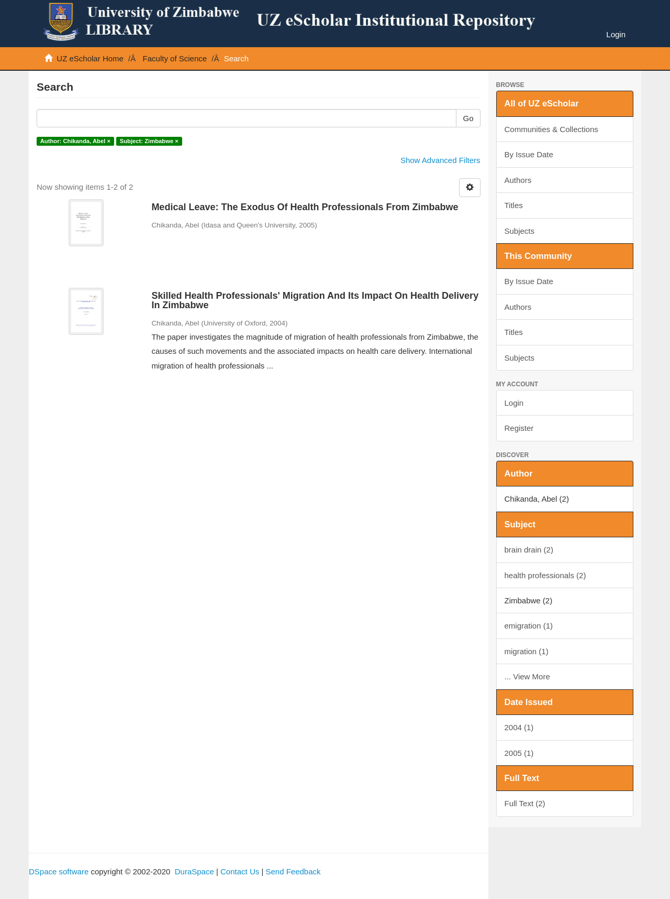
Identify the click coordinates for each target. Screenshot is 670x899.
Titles (514, 205)
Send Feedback (292, 871)
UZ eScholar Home (90, 58)
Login (514, 402)
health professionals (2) (545, 575)
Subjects (520, 230)
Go (468, 118)
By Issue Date (529, 154)
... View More (527, 676)
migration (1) (527, 651)
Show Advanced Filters (440, 160)
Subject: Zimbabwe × (149, 141)
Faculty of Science (175, 58)
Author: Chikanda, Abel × (75, 141)
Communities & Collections (551, 129)
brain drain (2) (529, 549)
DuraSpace (194, 871)
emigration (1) (529, 625)
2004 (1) (519, 727)
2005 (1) (519, 753)
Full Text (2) (525, 803)
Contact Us (239, 871)
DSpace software (58, 871)
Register (519, 428)
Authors (518, 180)
